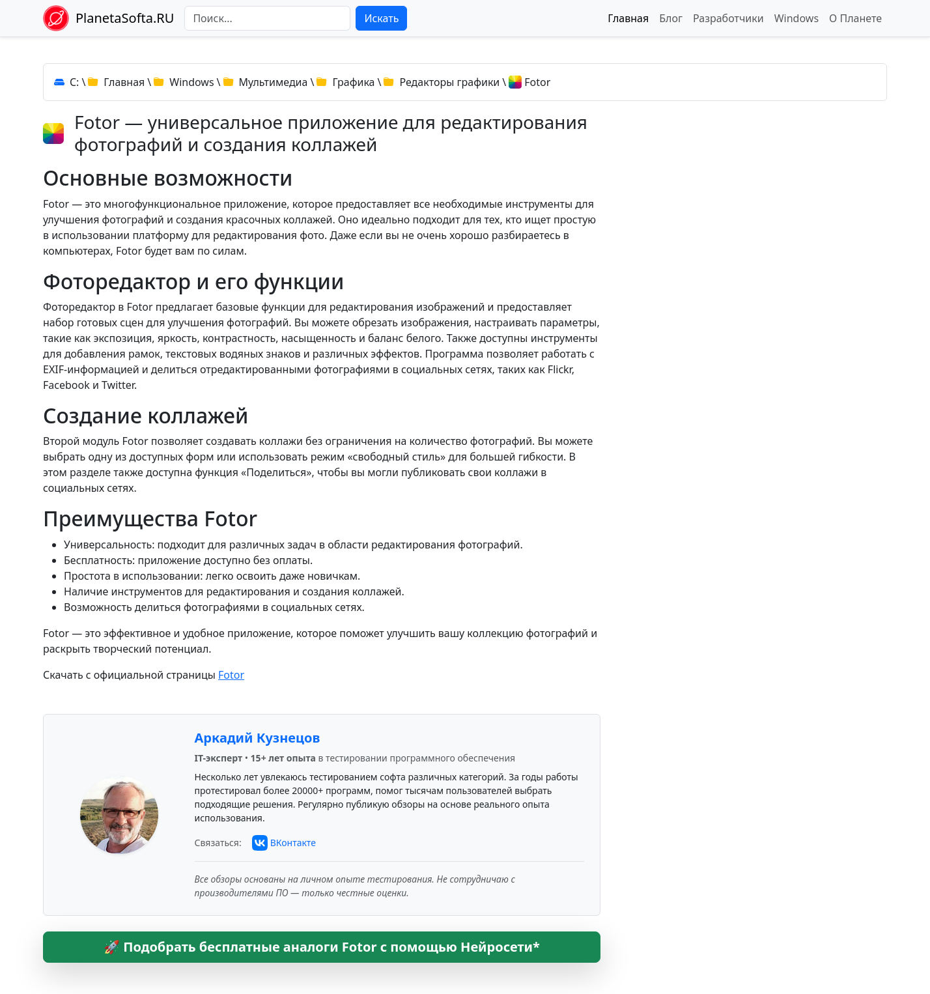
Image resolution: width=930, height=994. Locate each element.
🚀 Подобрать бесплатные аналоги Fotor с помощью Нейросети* (322, 947)
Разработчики (728, 18)
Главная (628, 18)
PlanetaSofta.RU (125, 18)
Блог (671, 18)
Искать (381, 18)
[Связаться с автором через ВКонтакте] (284, 843)
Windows (796, 18)
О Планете (855, 18)
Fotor (231, 675)
